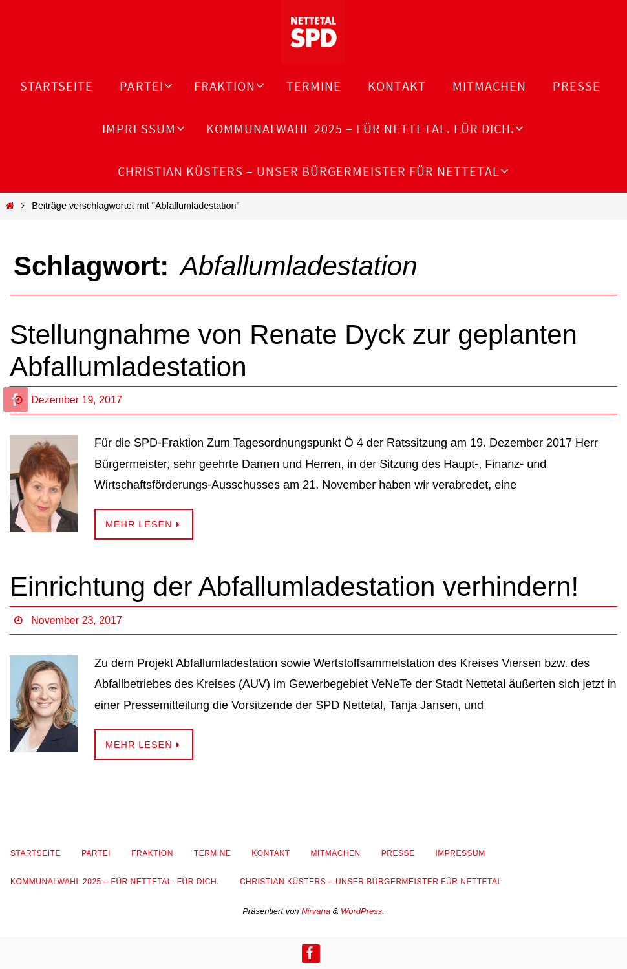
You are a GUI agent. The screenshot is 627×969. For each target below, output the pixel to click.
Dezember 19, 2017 (76, 399)
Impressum (460, 853)
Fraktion (152, 853)
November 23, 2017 (76, 620)
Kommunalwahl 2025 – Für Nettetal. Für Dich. (114, 881)
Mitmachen (336, 853)
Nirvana (315, 911)
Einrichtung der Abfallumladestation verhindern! (294, 586)
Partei (96, 853)
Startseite (35, 853)
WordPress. (363, 911)
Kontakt (270, 853)
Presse (398, 853)
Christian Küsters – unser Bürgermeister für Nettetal (371, 881)
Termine (212, 853)
